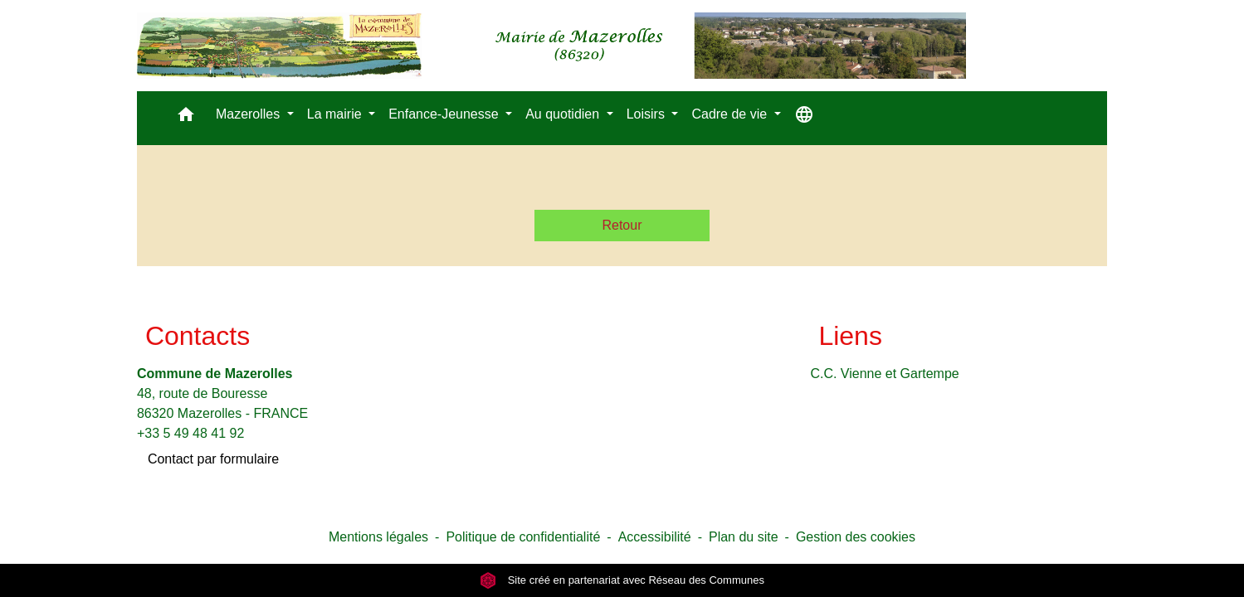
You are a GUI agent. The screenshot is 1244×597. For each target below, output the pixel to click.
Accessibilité (654, 537)
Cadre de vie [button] (730, 114)
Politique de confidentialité (523, 537)
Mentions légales (378, 537)
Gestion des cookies (855, 537)
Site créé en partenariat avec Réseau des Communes (622, 580)
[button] (186, 118)
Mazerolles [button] (250, 114)
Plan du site (743, 537)
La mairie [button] (336, 114)
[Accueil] (551, 45)
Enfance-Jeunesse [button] (445, 114)
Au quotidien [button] (563, 114)
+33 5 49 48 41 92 (190, 433)
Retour (622, 225)
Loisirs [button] (648, 114)
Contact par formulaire (213, 459)
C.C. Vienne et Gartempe (884, 373)
